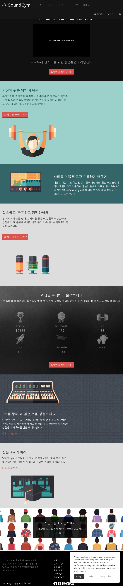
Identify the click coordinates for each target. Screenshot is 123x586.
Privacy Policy (105, 576)
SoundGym (16, 5)
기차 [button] (51, 4)
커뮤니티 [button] (64, 4)
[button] (120, 14)
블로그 (86, 4)
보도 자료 (58, 566)
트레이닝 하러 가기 (61, 71)
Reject (91, 576)
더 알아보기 (68, 194)
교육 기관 (58, 563)
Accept (79, 576)
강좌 (76, 4)
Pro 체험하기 (10, 433)
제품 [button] (40, 4)
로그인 (98, 14)
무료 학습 (58, 570)
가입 (111, 14)
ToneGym (58, 573)
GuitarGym (58, 576)
